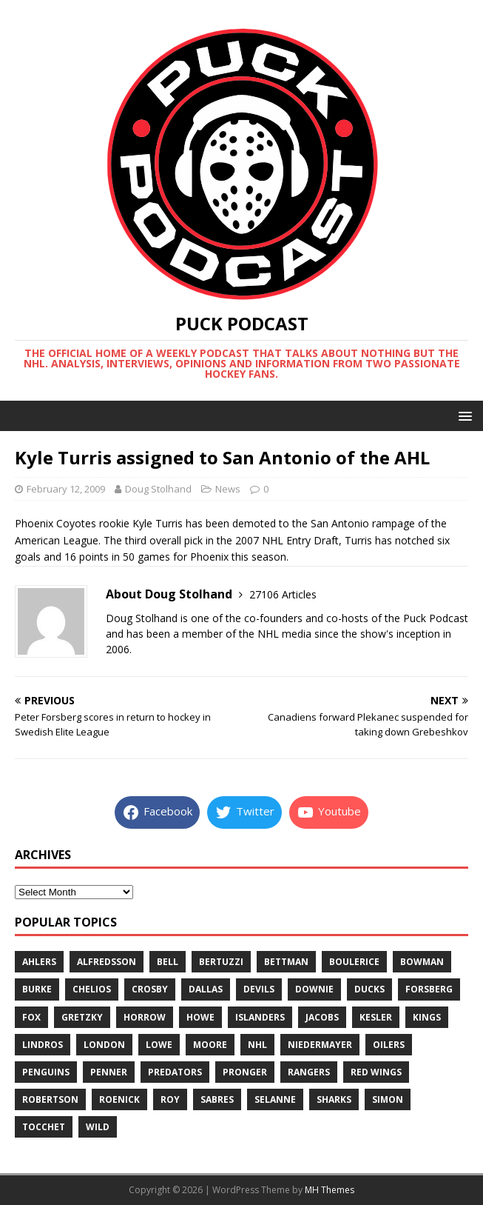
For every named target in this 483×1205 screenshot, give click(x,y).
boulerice (354, 961)
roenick (119, 1099)
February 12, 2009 (66, 488)
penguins (46, 1072)
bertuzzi (221, 961)
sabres (217, 1099)
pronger (245, 1072)
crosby (150, 989)
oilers (389, 1044)
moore (210, 1044)
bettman (286, 961)
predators (175, 1072)
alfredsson (106, 961)
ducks (369, 989)
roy (170, 1099)
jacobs (322, 1017)
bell (167, 961)
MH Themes (329, 1190)
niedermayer (320, 1044)
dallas (206, 989)
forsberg (429, 989)
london (104, 1044)
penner (108, 1072)
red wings (376, 1072)
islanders (260, 1017)
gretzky (82, 1017)
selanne (275, 1099)
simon (387, 1099)
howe (200, 1017)
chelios (91, 989)
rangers (309, 1072)
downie (314, 989)
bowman (422, 961)
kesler (375, 1017)
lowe (159, 1044)
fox (31, 1017)
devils (258, 989)
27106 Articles (283, 594)
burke (37, 989)
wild (97, 1127)
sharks (334, 1099)
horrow (145, 1017)
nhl (257, 1044)
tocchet (43, 1127)
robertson (50, 1099)
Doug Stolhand (158, 488)
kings (427, 1017)
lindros (42, 1044)
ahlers (39, 961)
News (227, 488)
